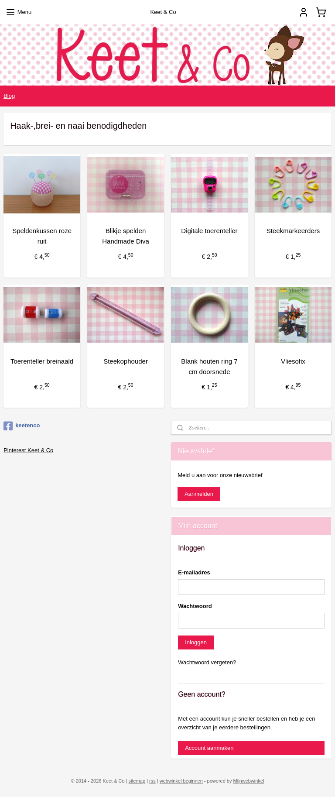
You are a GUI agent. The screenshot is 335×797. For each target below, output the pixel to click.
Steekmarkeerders (293, 230)
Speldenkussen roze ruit (42, 236)
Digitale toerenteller (209, 230)
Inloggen (196, 642)
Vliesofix (293, 360)
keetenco (21, 426)
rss (152, 780)
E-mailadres (194, 572)
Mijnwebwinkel (248, 780)
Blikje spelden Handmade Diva (125, 236)
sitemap (137, 780)
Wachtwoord (195, 606)
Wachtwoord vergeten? (207, 662)
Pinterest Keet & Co (28, 450)
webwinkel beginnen (181, 780)
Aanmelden (199, 494)
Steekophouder (125, 360)
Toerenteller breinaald (41, 360)
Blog (9, 96)
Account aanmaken (209, 748)
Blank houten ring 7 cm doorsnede (209, 366)
